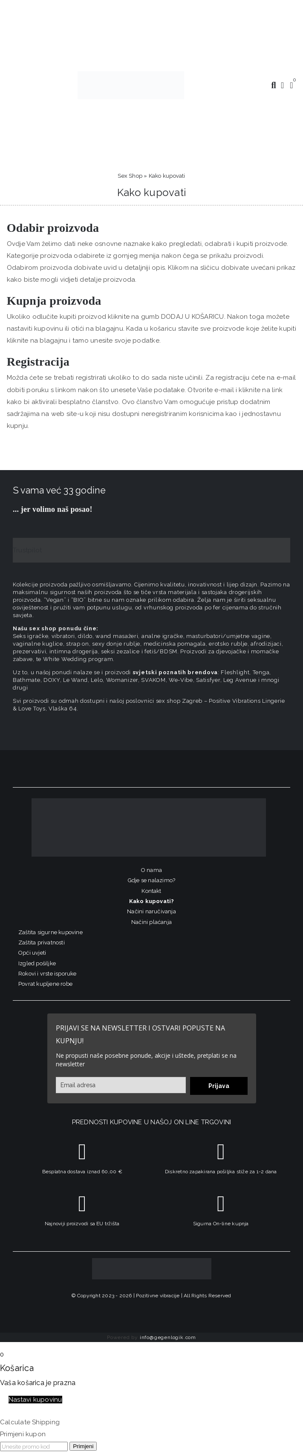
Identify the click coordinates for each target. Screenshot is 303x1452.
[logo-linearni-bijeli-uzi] (149, 801)
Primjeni (83, 1446)
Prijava (218, 1086)
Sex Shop (130, 176)
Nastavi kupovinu (35, 1399)
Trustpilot (27, 550)
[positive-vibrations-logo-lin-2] (131, 74)
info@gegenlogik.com (168, 1337)
